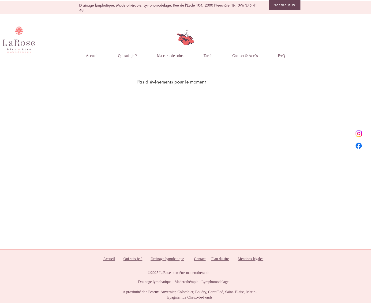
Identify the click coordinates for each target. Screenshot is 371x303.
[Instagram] (359, 133)
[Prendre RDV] (284, 5)
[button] (170, 53)
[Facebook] (359, 146)
